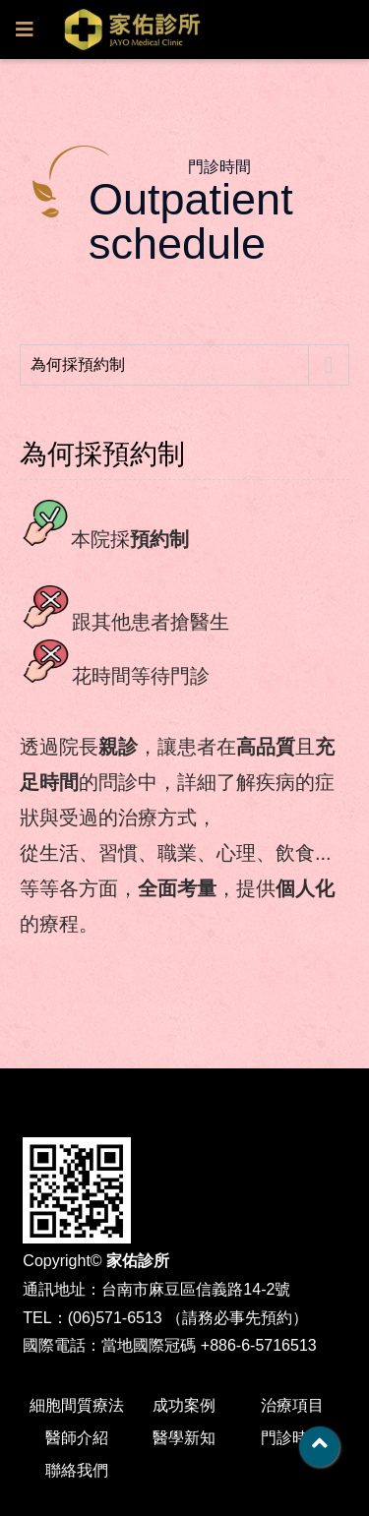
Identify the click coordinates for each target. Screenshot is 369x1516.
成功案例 (184, 1405)
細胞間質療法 (77, 1405)
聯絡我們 (76, 1470)
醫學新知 (184, 1437)
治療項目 (292, 1405)
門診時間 (292, 1437)
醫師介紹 (76, 1437)
